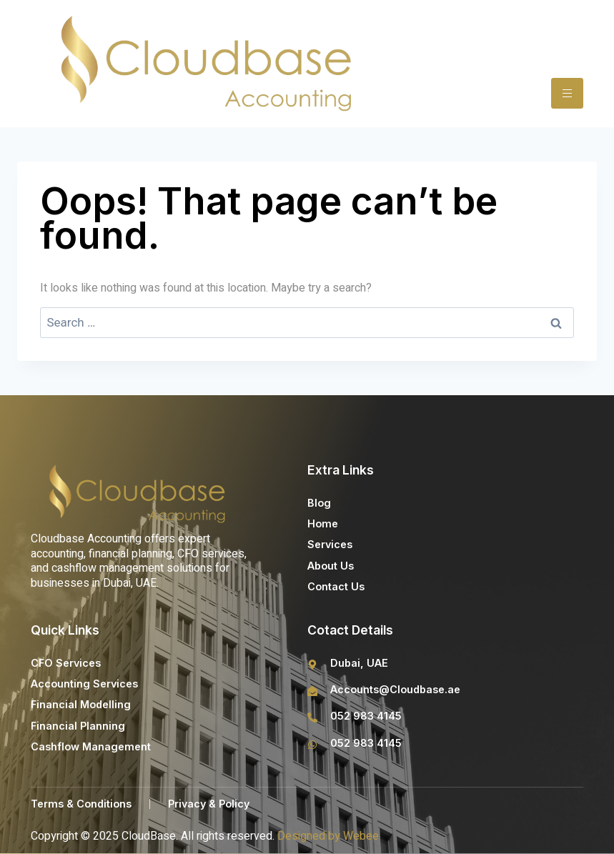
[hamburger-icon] (567, 93)
